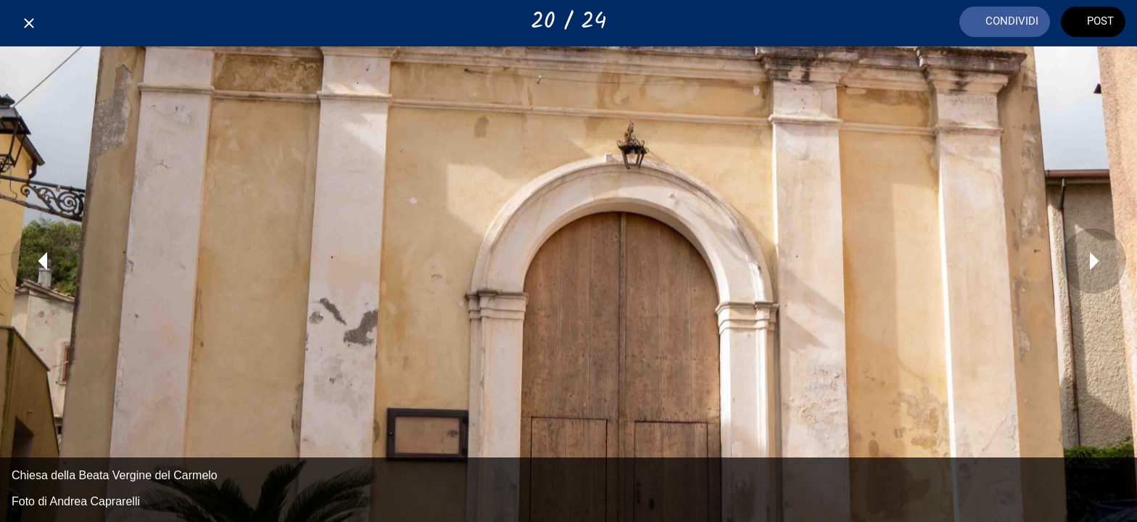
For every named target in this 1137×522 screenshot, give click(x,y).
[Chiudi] (29, 23)
